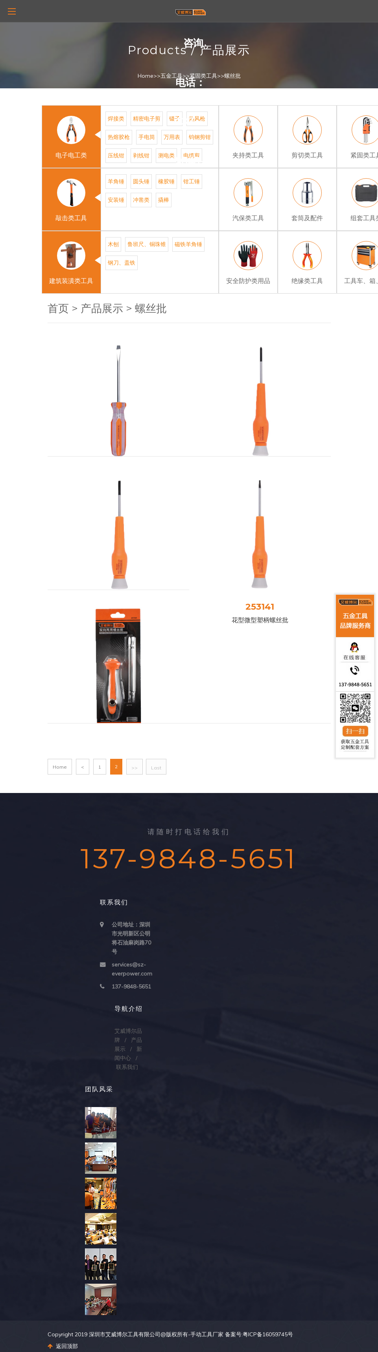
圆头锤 (141, 181)
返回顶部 (63, 1346)
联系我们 (127, 1067)
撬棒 (163, 199)
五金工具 (171, 75)
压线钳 (116, 155)
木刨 (113, 244)
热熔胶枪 (119, 137)
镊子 (174, 118)
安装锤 (116, 199)
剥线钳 (141, 155)
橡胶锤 (166, 181)
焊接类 (116, 118)
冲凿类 (141, 199)
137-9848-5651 (131, 986)
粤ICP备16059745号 (268, 1334)
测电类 (166, 155)
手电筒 (146, 137)
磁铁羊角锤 (188, 244)
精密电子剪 (146, 118)
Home (145, 75)
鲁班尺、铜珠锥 (146, 244)
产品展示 (102, 308)
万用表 (172, 137)
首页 (58, 308)
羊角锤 (116, 181)
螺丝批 (232, 75)
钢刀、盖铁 (121, 262)
